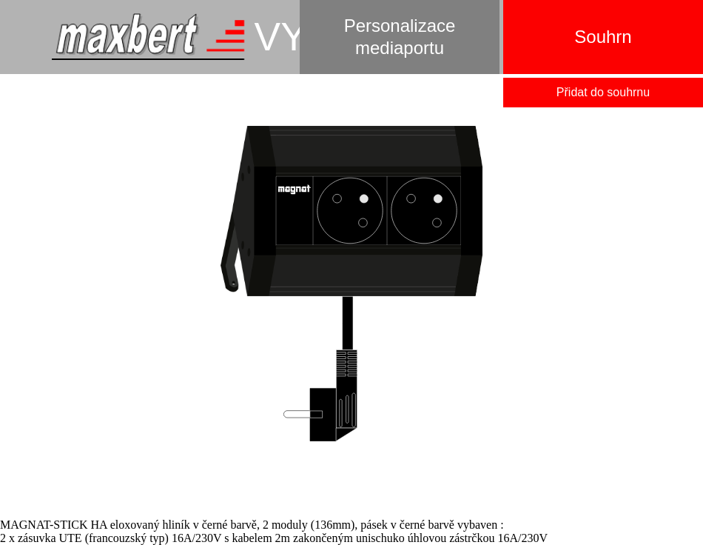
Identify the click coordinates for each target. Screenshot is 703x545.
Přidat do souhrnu (603, 92)
